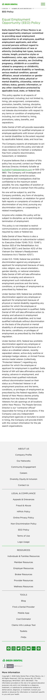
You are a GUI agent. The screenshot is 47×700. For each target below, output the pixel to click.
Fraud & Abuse (23, 505)
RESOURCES (23, 550)
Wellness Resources (23, 586)
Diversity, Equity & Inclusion (23, 479)
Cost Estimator (23, 619)
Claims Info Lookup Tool (23, 625)
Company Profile (23, 454)
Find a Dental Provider (23, 607)
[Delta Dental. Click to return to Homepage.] (17, 4)
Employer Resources (23, 568)
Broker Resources (23, 574)
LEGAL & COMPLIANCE (23, 493)
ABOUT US (23, 448)
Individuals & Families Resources (24, 556)
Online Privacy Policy (23, 517)
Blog (23, 600)
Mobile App (23, 613)
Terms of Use (23, 536)
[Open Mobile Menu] (43, 4)
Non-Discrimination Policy (23, 523)
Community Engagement (23, 467)
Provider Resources (23, 580)
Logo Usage (23, 542)
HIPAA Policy (23, 511)
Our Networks (23, 461)
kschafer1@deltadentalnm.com (17, 169)
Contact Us (23, 485)
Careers (23, 473)
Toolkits (23, 631)
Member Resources (23, 562)
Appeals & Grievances (23, 499)
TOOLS (23, 594)
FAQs (23, 637)
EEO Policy (23, 529)
